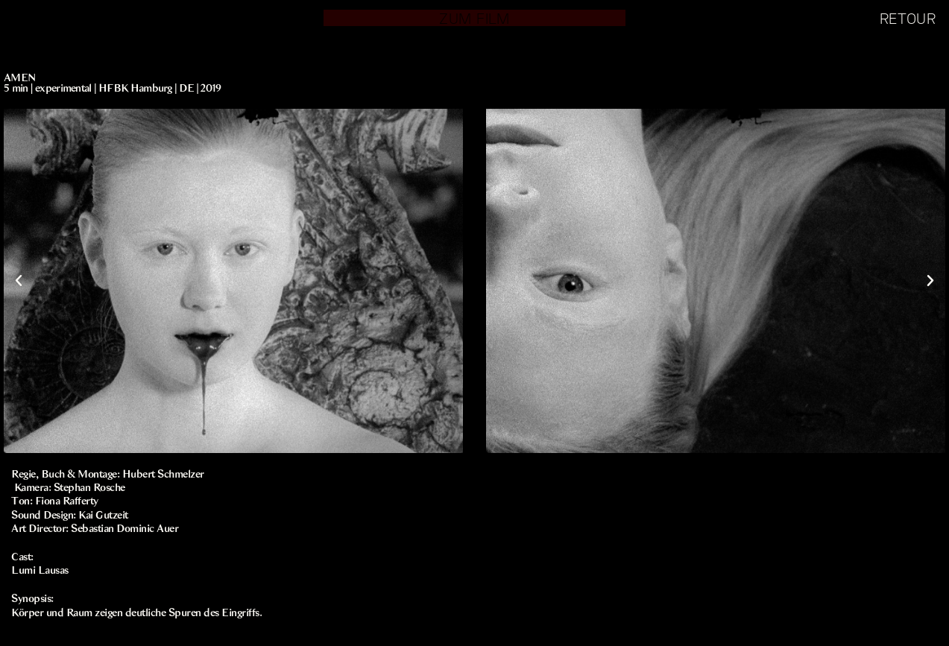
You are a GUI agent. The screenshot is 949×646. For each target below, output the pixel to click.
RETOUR (908, 18)
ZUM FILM (474, 18)
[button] (18, 280)
